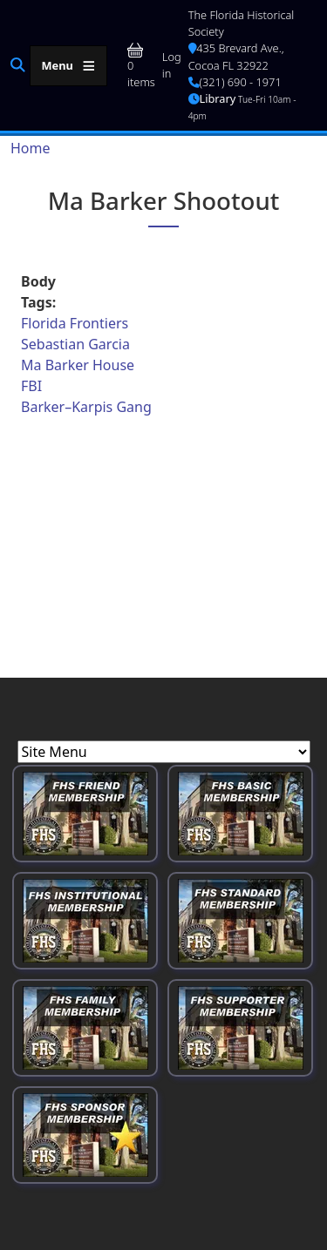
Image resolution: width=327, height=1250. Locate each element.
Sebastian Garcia (75, 344)
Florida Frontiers (74, 323)
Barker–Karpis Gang (86, 406)
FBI (31, 385)
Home (30, 148)
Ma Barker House (77, 365)
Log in (171, 65)
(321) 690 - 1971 (235, 82)
